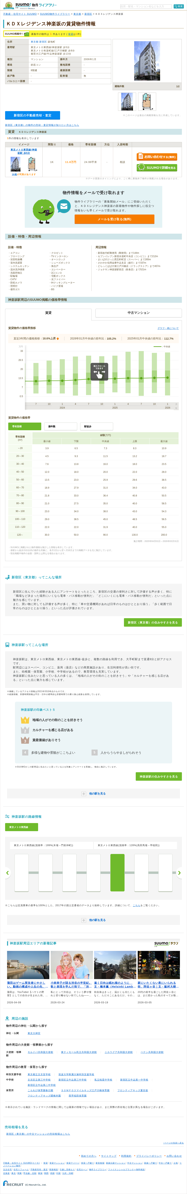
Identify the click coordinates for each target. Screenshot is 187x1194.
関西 (46, 1173)
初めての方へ (88, 1156)
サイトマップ (108, 1156)
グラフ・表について (168, 328)
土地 (175, 1163)
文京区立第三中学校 (39, 1079)
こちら (136, 905)
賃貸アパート (72, 1163)
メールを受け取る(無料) (114, 219)
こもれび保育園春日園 (40, 1090)
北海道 (6, 1173)
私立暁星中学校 (103, 1079)
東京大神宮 (34, 1033)
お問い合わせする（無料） (156, 157)
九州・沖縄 (67, 1173)
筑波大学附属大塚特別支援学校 (76, 1074)
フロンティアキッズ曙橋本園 (44, 1095)
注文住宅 (7, 1169)
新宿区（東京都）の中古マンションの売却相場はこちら (38, 1134)
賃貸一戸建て (87, 1163)
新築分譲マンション (116, 1163)
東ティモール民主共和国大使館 (79, 1052)
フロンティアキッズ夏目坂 (132, 1090)
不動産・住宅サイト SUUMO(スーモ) (21, 1163)
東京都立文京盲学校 (39, 1074)
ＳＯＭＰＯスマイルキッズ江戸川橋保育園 (85, 1090)
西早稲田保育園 (78, 1095)
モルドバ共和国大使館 (40, 1052)
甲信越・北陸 (29, 1173)
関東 (19, 1173)
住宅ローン (82, 1169)
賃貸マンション (57, 1163)
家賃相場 (100, 1163)
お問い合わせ (174, 1156)
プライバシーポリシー (149, 1156)
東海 (40, 1173)
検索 (180, 6)
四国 (52, 1173)
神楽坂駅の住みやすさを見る (159, 776)
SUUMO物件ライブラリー (55, 14)
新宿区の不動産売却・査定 (32, 115)
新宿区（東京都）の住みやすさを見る (153, 622)
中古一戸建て (165, 1163)
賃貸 (70, 34)
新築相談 (53, 1169)
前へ (8, 873)
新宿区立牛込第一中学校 (134, 1079)
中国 (58, 1173)
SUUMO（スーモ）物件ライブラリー (30, 5)
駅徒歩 (87, 426)
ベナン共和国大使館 (152, 1052)
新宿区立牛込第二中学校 (42, 1085)
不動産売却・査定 (39, 1169)
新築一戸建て (150, 1163)
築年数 (51, 426)
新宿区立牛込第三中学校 (73, 1079)
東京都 (77, 14)
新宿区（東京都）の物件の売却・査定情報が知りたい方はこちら (42, 125)
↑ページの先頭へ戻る (173, 1143)
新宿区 (88, 14)
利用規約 (126, 1156)
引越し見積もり (67, 1169)
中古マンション (134, 1163)
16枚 (14, 174)
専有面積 (17, 426)
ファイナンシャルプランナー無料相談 (126, 1169)
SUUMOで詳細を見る (156, 167)
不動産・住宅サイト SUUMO (20, 14)
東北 (13, 1173)
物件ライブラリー (97, 1169)
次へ (179, 873)
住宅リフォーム (21, 1169)
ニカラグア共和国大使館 (119, 1052)
